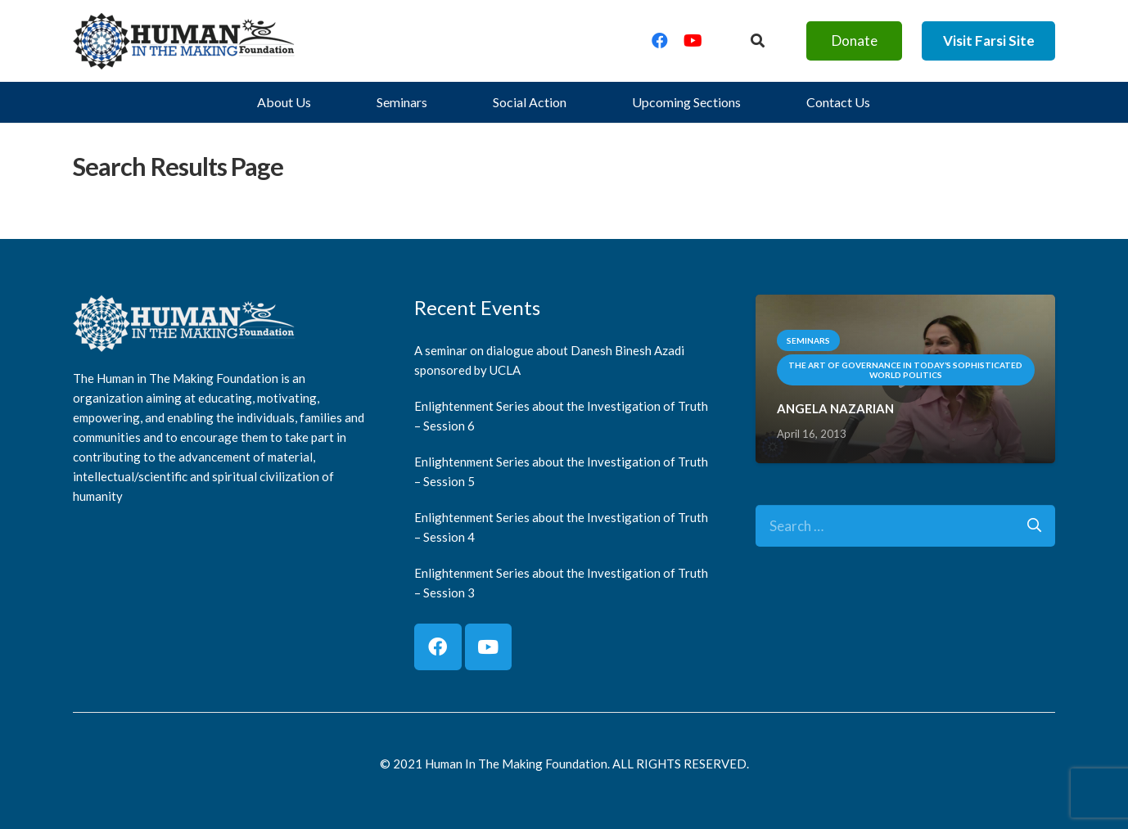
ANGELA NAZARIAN (835, 408)
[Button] (758, 41)
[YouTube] (692, 41)
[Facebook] (659, 41)
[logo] (184, 41)
